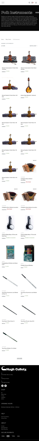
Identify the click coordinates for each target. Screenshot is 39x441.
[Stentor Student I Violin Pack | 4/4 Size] (10, 168)
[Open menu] (3, 2)
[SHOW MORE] (19, 358)
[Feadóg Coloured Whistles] (29, 253)
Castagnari (4, 205)
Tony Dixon (4, 319)
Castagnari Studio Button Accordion (29, 207)
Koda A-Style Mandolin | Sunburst (28, 95)
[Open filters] (3, 46)
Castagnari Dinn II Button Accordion (10, 207)
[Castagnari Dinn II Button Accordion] (10, 196)
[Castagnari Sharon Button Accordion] (29, 168)
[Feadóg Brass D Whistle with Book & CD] (10, 252)
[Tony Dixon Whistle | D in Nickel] (10, 337)
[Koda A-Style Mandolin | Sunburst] (29, 85)
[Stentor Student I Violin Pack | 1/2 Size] (10, 140)
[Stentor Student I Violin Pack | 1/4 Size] (29, 113)
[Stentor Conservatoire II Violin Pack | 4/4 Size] (10, 58)
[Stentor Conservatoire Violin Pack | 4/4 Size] (29, 58)
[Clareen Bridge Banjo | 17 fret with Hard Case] (29, 223)
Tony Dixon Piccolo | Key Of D (27, 321)
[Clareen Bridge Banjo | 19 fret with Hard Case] (10, 223)
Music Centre (8, 39)
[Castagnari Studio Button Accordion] (29, 196)
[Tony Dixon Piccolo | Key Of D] (29, 310)
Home (2, 39)
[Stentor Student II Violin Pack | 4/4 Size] (10, 85)
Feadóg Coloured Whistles (27, 265)
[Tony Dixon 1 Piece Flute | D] (10, 310)
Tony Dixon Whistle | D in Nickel (9, 348)
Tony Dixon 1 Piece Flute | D (8, 321)
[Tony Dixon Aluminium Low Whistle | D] (29, 281)
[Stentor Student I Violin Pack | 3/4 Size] (29, 140)
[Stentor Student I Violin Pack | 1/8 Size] (10, 113)
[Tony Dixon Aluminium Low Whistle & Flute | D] (10, 281)
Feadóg (3, 261)
